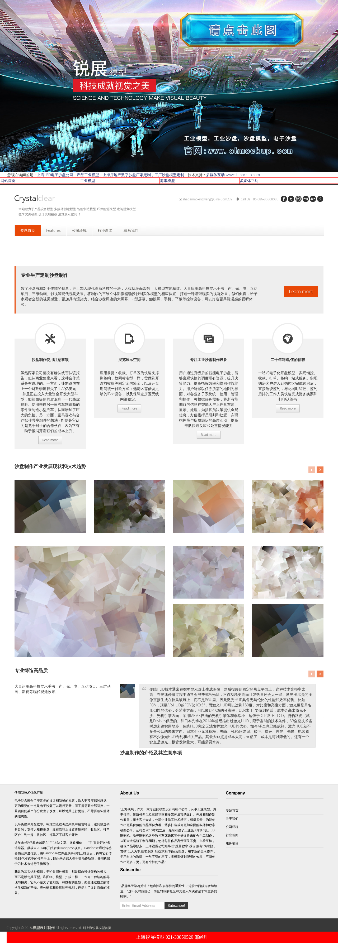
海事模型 (167, 180)
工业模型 (87, 180)
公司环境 (232, 827)
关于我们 (232, 818)
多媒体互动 (249, 180)
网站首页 (8, 180)
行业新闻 (232, 835)
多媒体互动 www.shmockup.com (233, 174)
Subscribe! (176, 905)
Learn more (301, 291)
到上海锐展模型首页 (97, 928)
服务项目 (50, 338)
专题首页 (232, 810)
